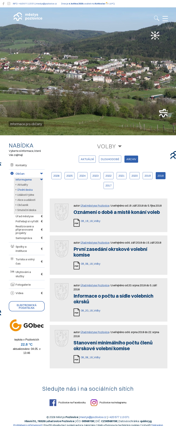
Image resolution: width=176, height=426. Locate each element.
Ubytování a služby (20, 274)
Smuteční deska (26, 210)
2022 (108, 175)
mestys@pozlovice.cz (93, 417)
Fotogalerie (20, 284)
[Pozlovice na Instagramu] (8, 4)
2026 (56, 175)
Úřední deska (25, 189)
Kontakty (18, 165)
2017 (108, 185)
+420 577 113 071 (119, 417)
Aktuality (22, 184)
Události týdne (25, 194)
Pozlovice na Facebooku (68, 402)
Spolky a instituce (18, 248)
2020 (135, 175)
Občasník (22, 205)
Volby (106, 146)
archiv (131, 159)
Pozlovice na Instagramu (108, 402)
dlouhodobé (110, 159)
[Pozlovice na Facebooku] (3, 4)
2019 (148, 175)
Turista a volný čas (22, 261)
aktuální (87, 159)
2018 (161, 175)
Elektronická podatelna (27, 306)
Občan (17, 174)
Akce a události (26, 200)
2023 (95, 175)
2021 (122, 175)
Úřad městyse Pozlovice (94, 205)
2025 (69, 175)
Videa (16, 293)
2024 (82, 175)
